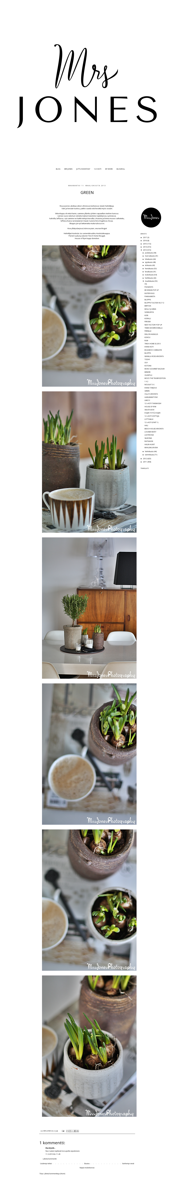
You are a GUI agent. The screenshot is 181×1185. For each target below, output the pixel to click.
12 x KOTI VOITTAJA (152, 416)
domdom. (95, 238)
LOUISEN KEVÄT (150, 432)
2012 (145, 458)
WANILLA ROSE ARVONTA (154, 356)
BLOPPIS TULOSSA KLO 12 (154, 303)
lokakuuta (149, 259)
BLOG (58, 169)
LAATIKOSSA (149, 435)
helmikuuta (149, 451)
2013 (145, 250)
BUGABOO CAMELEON (153, 350)
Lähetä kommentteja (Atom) (54, 1173)
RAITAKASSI (149, 441)
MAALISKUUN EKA (151, 447)
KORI (146, 315)
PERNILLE (148, 331)
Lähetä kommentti (50, 1159)
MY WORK (109, 169)
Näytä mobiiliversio (87, 1168)
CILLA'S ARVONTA (151, 394)
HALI (146, 425)
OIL (146, 284)
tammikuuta (149, 455)
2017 (145, 237)
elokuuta (148, 265)
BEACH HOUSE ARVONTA (154, 429)
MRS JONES (68, 169)
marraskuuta (150, 256)
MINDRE (147, 372)
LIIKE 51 (147, 400)
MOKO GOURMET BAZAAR (155, 369)
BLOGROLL (121, 169)
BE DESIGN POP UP (152, 290)
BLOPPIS (148, 300)
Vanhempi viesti (128, 1163)
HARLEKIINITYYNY (151, 397)
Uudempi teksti (46, 1163)
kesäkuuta (149, 272)
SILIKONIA (148, 438)
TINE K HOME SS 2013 (153, 344)
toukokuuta (149, 275)
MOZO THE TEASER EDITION (155, 378)
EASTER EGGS (149, 293)
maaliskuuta (150, 281)
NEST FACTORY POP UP (153, 325)
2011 (145, 462)
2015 (145, 244)
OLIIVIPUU (148, 375)
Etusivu (87, 1163)
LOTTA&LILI (149, 419)
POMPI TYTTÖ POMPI (152, 413)
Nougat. (102, 236)
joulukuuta (149, 253)
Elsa (47, 1148)
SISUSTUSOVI (149, 410)
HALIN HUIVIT (150, 444)
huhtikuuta (149, 278)
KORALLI (148, 318)
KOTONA (148, 366)
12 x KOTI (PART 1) (151, 422)
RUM (146, 340)
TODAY (147, 359)
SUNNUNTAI (149, 312)
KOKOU (147, 337)
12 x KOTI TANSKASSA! (153, 403)
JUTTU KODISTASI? (83, 169)
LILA (146, 362)
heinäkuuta (149, 268)
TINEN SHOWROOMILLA (153, 328)
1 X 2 (146, 381)
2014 (145, 247)
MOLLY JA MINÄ (150, 309)
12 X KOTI (97, 169)
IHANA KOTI (149, 347)
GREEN (147, 391)
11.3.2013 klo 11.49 (53, 1154)
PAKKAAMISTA (150, 296)
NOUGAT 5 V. (150, 384)
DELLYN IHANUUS (151, 334)
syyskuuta (149, 262)
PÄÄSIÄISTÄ (149, 287)
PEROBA (148, 321)
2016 (145, 240)
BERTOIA (148, 306)
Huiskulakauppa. (103, 233)
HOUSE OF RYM (150, 406)
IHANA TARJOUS (151, 388)
